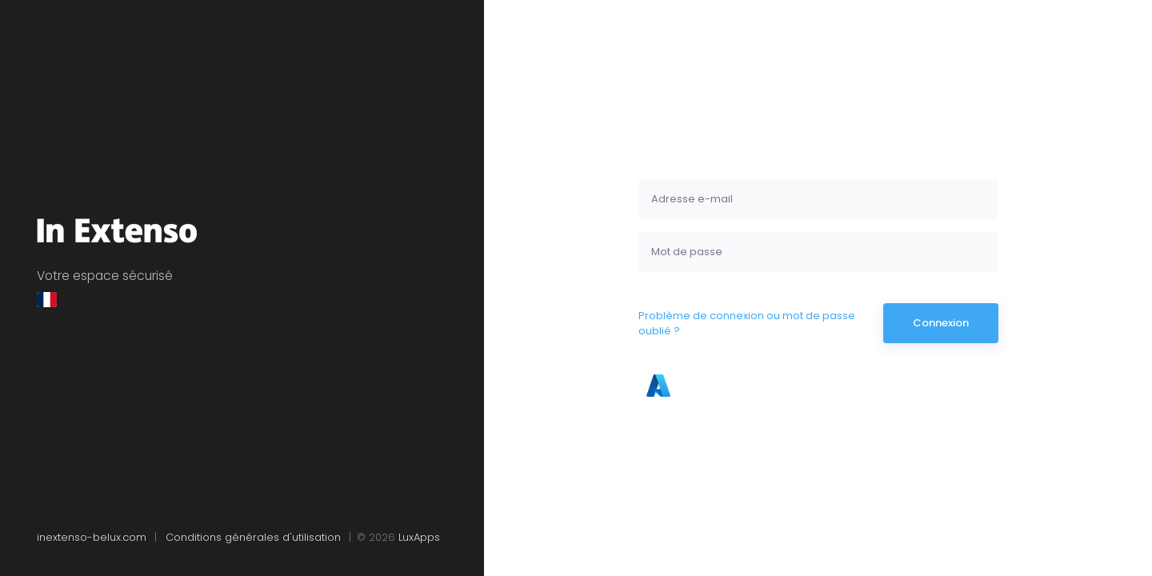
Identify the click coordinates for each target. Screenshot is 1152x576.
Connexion (941, 322)
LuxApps (419, 537)
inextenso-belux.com (93, 537)
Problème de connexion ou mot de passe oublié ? (746, 323)
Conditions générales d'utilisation (255, 537)
